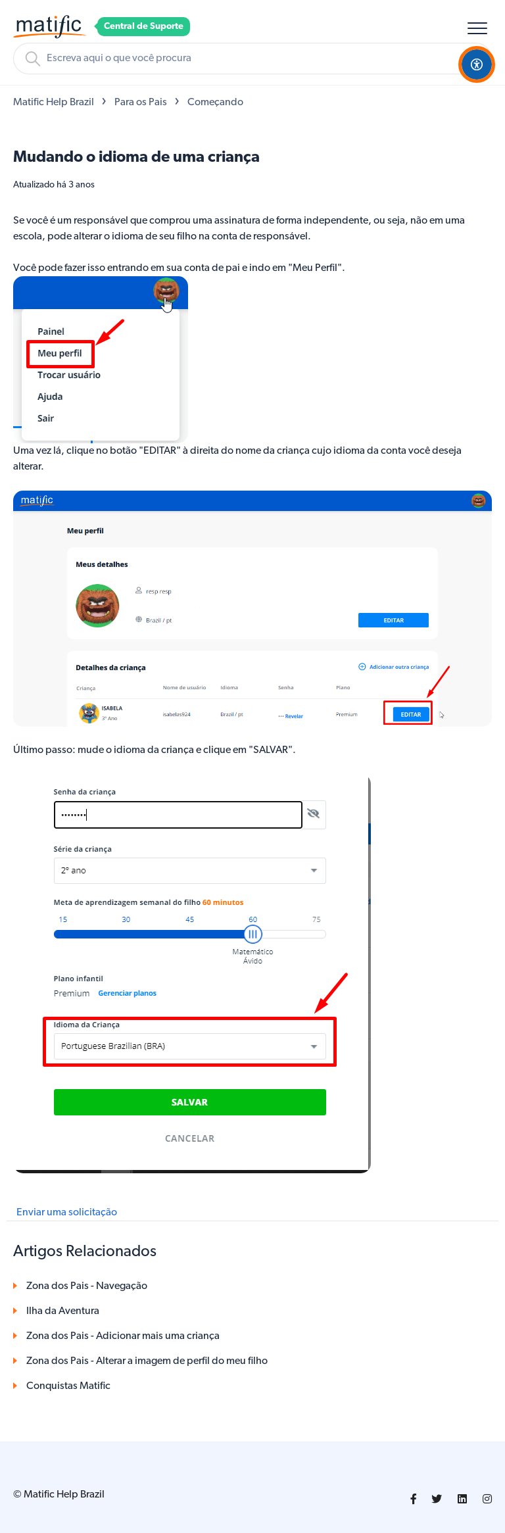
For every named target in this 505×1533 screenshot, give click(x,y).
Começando (215, 102)
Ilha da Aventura (62, 1311)
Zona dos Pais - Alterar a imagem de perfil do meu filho (147, 1361)
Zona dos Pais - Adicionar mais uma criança (123, 1336)
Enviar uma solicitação (66, 1212)
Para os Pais (140, 102)
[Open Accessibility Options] (477, 64)
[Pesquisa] (252, 58)
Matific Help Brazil (53, 102)
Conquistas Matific (68, 1386)
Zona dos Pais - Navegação (86, 1286)
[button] (477, 28)
